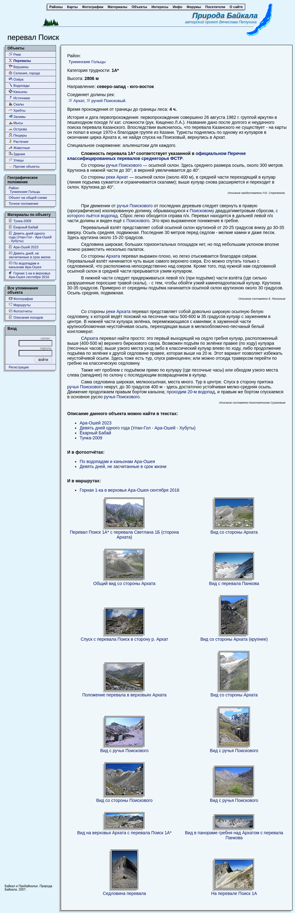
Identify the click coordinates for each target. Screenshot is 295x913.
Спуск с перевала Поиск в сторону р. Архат (124, 639)
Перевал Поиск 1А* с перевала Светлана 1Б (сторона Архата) (124, 535)
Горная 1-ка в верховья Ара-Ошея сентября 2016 (29, 275)
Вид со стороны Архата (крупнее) (234, 639)
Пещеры (18, 135)
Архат (78, 100)
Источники (19, 98)
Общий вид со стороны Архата (124, 583)
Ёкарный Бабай (23, 227)
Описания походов (26, 317)
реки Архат (117, 177)
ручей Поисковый (108, 100)
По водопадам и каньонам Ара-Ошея (25, 265)
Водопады (19, 85)
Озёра (16, 79)
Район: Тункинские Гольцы (24, 190)
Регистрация (19, 367)
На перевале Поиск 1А (234, 893)
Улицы (16, 160)
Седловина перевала (124, 893)
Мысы (16, 123)
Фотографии (21, 299)
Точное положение (23, 203)
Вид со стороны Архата (234, 532)
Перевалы (20, 61)
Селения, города (24, 73)
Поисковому (202, 210)
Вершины (19, 67)
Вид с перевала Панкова (234, 583)
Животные (19, 148)
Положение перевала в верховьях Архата (124, 694)
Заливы (17, 117)
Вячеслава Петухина (238, 22)
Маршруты (19, 305)
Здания (17, 154)
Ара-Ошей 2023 (23, 247)
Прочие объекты (24, 166)
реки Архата (118, 311)
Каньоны (18, 92)
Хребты (17, 110)
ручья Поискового (124, 165)
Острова (18, 129)
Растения (18, 141)
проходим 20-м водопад (191, 391)
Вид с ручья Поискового (124, 750)
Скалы (16, 104)
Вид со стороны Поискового (124, 800)
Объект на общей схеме (28, 197)
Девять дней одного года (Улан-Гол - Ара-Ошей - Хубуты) (30, 237)
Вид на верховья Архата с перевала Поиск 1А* (124, 832)
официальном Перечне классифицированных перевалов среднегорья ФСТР (156, 156)
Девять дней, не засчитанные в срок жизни (29, 255)
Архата (112, 256)
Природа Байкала (225, 15)
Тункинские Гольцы (86, 61)
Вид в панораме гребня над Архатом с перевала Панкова (234, 835)
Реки (15, 54)
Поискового (137, 220)
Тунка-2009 (20, 221)
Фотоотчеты (20, 311)
